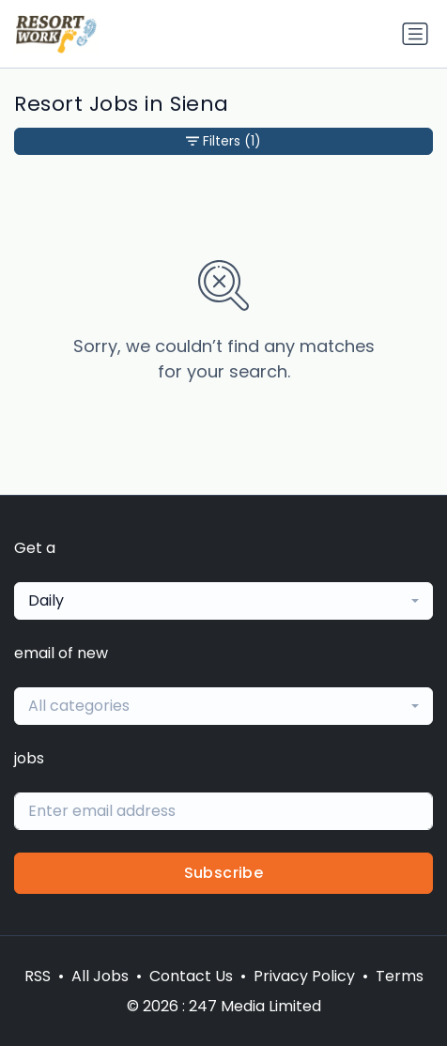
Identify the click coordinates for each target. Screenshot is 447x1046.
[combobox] (223, 601)
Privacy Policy (304, 976)
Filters (223, 141)
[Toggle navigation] (415, 34)
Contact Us (191, 976)
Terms (400, 976)
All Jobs (100, 976)
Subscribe (224, 873)
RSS (37, 976)
